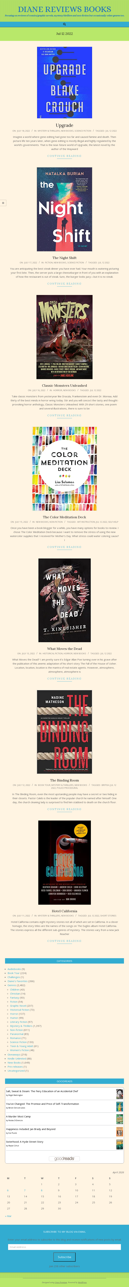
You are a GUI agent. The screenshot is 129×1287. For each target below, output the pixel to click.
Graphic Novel (18, 1005)
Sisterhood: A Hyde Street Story (24, 1141)
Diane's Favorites (18, 981)
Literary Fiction (18, 1021)
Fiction (49, 262)
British (105, 785)
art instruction (86, 521)
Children (14, 989)
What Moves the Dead (64, 649)
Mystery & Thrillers (49, 130)
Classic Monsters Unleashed (64, 385)
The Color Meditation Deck (64, 517)
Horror (57, 390)
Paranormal (16, 1034)
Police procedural (67, 787)
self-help (113, 521)
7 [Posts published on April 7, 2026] (25, 1190)
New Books (67, 130)
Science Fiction (83, 130)
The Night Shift (65, 258)
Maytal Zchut (13, 1145)
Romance (15, 1038)
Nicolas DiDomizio (15, 1120)
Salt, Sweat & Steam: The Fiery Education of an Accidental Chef (42, 1091)
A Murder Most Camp (18, 1116)
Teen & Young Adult (21, 1046)
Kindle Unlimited (17, 1058)
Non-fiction (56, 521)
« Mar (8, 1216)
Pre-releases (15, 1066)
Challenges (14, 977)
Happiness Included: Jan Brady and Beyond (30, 1129)
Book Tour (44, 785)
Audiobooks (14, 969)
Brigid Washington (15, 1095)
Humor (14, 1017)
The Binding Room (64, 780)
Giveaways (14, 1054)
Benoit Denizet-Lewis (16, 1108)
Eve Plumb (12, 1133)
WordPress (82, 1282)
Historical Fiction (53, 653)
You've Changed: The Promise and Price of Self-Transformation (42, 1103)
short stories (108, 915)
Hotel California (64, 911)
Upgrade (64, 125)
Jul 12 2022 (111, 130)
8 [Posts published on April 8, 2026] (41, 1190)
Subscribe (64, 1257)
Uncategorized (16, 1070)
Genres (12, 985)
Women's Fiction (19, 1050)
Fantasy (14, 997)
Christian (15, 993)
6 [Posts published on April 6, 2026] (8, 1190)
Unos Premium (61, 1282)
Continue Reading (64, 156)
